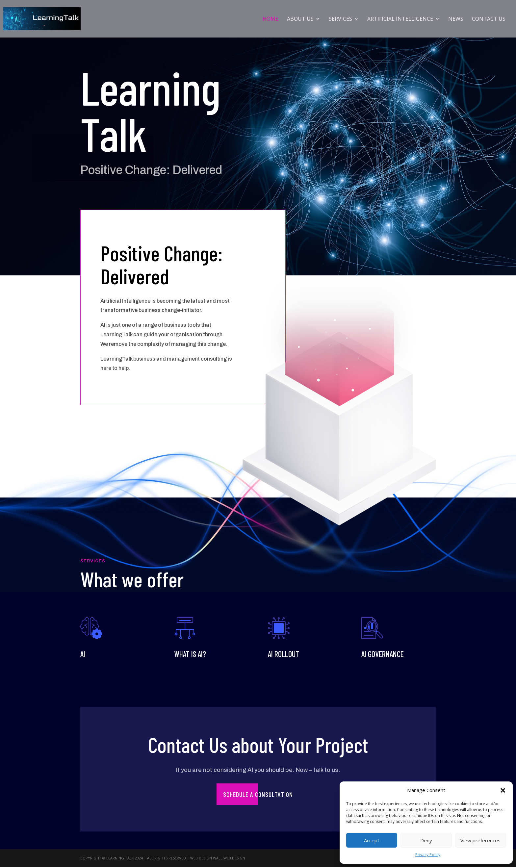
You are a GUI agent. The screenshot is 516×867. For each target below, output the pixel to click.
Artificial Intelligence (400, 19)
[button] (503, 790)
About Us (300, 19)
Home (270, 19)
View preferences (480, 840)
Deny (426, 840)
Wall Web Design (229, 857)
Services (340, 19)
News (455, 19)
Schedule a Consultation (258, 794)
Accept (371, 840)
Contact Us (488, 19)
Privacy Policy (427, 854)
